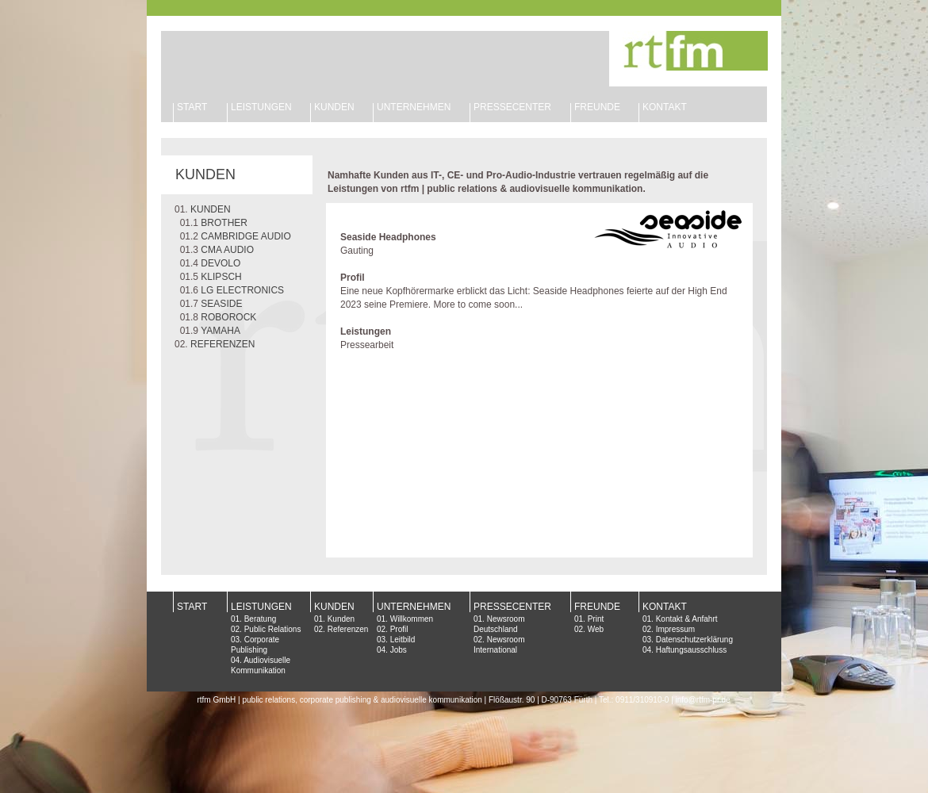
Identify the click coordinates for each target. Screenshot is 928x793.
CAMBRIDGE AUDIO (245, 236)
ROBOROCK (228, 317)
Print (596, 619)
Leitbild (403, 639)
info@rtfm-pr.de (703, 699)
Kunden (341, 619)
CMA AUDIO (227, 249)
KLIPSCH (221, 276)
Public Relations (272, 629)
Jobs (398, 650)
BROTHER (224, 222)
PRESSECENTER (512, 606)
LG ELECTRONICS (242, 290)
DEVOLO (220, 263)
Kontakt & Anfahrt (687, 619)
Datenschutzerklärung (694, 639)
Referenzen (348, 629)
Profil (399, 629)
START (192, 107)
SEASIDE (221, 303)
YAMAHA (220, 330)
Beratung (260, 619)
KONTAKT (664, 107)
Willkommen (411, 619)
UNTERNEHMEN (414, 107)
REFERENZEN (222, 344)
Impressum (675, 629)
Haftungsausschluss (691, 650)
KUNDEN (334, 107)
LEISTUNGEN (261, 107)
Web (596, 629)
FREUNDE (597, 107)
